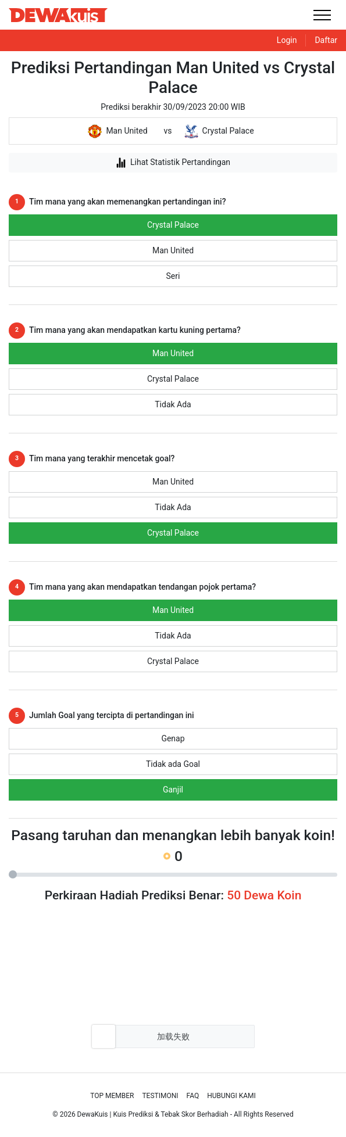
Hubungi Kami (231, 1096)
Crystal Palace (173, 224)
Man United (173, 250)
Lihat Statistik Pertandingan (173, 162)
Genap (172, 738)
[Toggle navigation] (321, 14)
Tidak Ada (173, 404)
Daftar (326, 40)
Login (287, 40)
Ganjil (173, 789)
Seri (173, 276)
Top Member (112, 1096)
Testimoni (160, 1096)
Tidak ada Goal (173, 764)
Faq (193, 1096)
